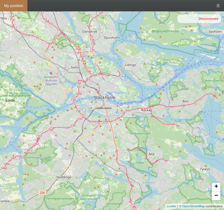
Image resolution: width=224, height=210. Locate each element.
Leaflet (171, 206)
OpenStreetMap (193, 206)
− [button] (216, 196)
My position (13, 6)
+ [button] (216, 187)
